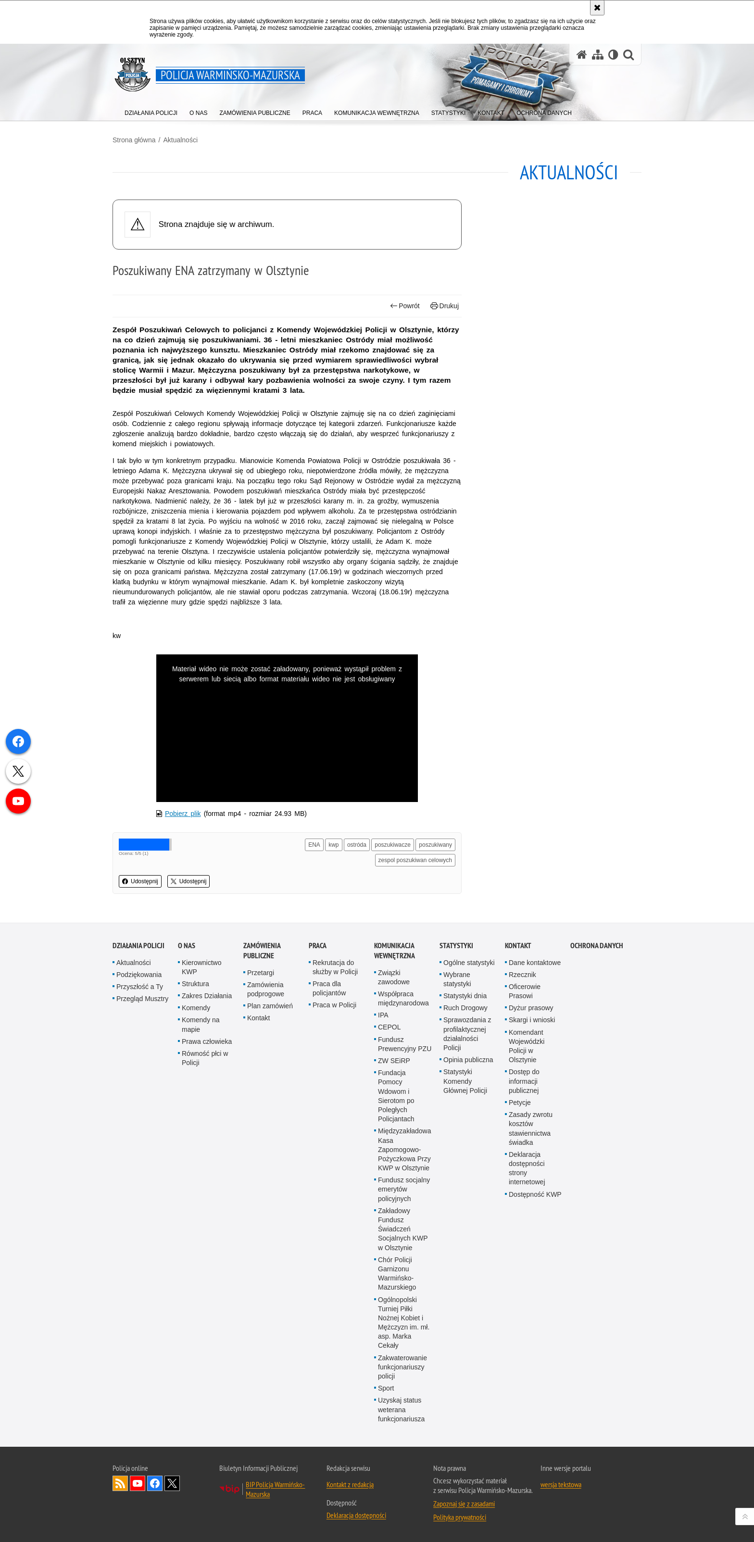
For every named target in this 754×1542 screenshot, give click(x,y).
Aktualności (180, 140)
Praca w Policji (334, 1005)
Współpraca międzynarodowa (403, 998)
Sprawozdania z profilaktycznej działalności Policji (467, 1034)
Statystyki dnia (465, 996)
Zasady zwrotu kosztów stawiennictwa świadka (531, 1128)
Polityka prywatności (459, 1517)
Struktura (195, 984)
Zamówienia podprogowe (265, 989)
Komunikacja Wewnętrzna (394, 950)
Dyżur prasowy (531, 1008)
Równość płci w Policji (205, 1058)
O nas (186, 945)
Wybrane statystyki (457, 979)
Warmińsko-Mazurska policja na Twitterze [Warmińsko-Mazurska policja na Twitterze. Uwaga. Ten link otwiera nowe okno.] (172, 1483)
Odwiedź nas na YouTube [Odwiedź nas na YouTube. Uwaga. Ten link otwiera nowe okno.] (137, 1483)
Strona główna (134, 140)
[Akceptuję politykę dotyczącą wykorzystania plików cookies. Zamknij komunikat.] (597, 7)
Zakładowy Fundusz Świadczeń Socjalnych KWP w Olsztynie (402, 1229)
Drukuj (444, 306)
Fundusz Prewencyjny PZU (404, 1044)
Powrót (405, 306)
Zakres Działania (207, 996)
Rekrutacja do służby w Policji (335, 967)
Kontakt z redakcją (350, 1484)
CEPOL (389, 1027)
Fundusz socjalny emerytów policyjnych (404, 1189)
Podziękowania (139, 974)
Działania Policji (138, 945)
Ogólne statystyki (469, 962)
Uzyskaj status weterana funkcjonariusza (401, 1409)
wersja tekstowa (560, 1484)
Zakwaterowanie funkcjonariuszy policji (402, 1367)
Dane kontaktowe (535, 962)
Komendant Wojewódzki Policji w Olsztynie (526, 1046)
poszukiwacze (393, 844)
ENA (314, 844)
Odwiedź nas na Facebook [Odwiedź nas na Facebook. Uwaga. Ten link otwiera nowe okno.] (155, 1483)
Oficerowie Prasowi (524, 991)
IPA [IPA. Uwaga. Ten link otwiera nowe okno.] (383, 1015)
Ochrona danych (596, 945)
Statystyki (456, 945)
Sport (386, 1388)
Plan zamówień (270, 1006)
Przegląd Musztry (142, 999)
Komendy (196, 1008)
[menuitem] (151, 110)
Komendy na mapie (201, 1024)
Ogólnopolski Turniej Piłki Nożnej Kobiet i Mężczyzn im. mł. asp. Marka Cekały (403, 1323)
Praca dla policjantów (329, 988)
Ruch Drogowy (465, 1008)
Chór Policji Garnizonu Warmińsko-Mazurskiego (397, 1273)
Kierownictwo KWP (201, 967)
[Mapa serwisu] (597, 55)
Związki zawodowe (394, 977)
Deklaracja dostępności (356, 1515)
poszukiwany (435, 844)
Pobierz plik (183, 813)
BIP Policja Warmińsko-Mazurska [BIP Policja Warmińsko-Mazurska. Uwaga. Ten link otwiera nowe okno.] (275, 1489)
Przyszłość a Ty (139, 986)
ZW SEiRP (394, 1061)
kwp (333, 844)
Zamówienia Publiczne (261, 950)
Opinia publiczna (468, 1060)
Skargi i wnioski (532, 1020)
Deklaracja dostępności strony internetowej (527, 1168)
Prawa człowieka (207, 1041)
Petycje (520, 1102)
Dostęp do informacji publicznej (524, 1081)
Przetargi (260, 973)
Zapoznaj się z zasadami (464, 1503)
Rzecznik (522, 974)
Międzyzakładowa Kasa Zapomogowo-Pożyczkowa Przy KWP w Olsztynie (404, 1149)
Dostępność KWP (535, 1194)
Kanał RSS (120, 1483)
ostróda (356, 844)
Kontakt (258, 1018)
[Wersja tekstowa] (613, 55)
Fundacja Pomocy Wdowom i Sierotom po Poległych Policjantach (396, 1096)
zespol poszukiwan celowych (415, 860)
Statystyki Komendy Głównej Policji (465, 1081)
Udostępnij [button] (140, 881)
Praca (318, 945)
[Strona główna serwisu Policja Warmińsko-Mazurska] (582, 55)
